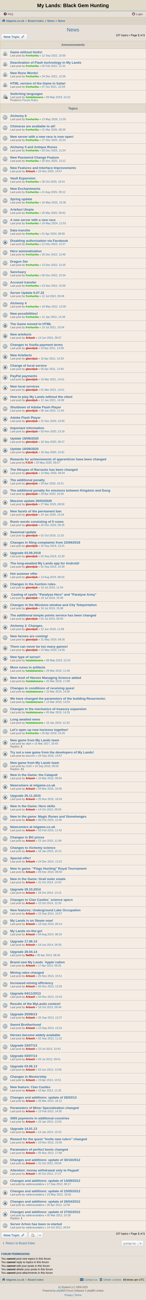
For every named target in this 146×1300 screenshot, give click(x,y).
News (73, 29)
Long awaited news (25, 719)
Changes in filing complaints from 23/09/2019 (45, 542)
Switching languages (26, 94)
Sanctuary (18, 272)
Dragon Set (19, 261)
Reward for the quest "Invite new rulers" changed (48, 1139)
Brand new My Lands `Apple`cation (37, 962)
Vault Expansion (23, 178)
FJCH (29, 462)
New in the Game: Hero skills (32, 806)
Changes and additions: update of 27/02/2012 (45, 1212)
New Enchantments (25, 189)
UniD (29, 766)
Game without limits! (26, 52)
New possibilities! (24, 313)
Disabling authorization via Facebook (39, 241)
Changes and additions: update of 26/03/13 (43, 1097)
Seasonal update (23, 532)
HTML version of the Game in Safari (38, 83)
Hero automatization (26, 251)
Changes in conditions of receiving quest (42, 688)
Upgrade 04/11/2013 (25, 993)
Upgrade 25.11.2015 (25, 796)
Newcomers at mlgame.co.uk (32, 785)
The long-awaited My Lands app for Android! (44, 563)
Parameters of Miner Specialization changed (44, 1108)
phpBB (60, 1290)
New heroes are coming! (29, 636)
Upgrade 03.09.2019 (25, 553)
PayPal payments (23, 376)
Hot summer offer (23, 574)
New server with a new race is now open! (42, 136)
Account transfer (23, 282)
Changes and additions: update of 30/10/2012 (45, 1160)
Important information (27, 428)
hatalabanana (34, 97)
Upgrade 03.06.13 (23, 1066)
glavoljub (31, 348)
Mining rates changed (27, 972)
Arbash (30, 171)
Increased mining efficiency (31, 983)
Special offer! (20, 858)
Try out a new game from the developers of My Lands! (52, 752)
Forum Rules (30, 100)
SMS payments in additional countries (39, 1118)
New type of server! (25, 657)
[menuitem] (8, 14)
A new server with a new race (33, 220)
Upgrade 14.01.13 (23, 1129)
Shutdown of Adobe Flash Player (35, 407)
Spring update (21, 199)
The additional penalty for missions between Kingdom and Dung (60, 490)
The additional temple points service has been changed (53, 615)
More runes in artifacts (27, 667)
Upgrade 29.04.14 (23, 952)
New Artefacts (21, 355)
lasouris (30, 755)
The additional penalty (27, 480)
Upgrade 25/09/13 (23, 1014)
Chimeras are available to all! (32, 126)
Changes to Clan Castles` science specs (41, 900)
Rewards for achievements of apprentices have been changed (58, 459)
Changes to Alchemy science (32, 848)
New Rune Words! (24, 73)
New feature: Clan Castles (30, 1087)
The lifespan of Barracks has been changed (44, 469)
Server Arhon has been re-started (36, 1224)
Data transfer (20, 230)
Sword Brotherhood (25, 1024)
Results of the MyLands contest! (35, 1004)
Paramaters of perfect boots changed (39, 1149)
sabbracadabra (35, 1184)
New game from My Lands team (34, 740)
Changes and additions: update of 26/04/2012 (45, 1201)
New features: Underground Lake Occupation (45, 910)
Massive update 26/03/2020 (31, 501)
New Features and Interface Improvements (43, 168)
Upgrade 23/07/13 (23, 1045)
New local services (24, 386)
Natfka (30, 955)
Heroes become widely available (35, 1035)
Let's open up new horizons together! (39, 730)
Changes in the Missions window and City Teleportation (53, 605)
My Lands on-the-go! (26, 931)
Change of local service (28, 365)
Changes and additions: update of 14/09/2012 (45, 1181)
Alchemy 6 (18, 116)
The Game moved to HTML (30, 324)
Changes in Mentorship (28, 1077)
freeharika (32, 55)
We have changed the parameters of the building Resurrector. (58, 698)
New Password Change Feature (34, 157)
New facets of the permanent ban (36, 511)
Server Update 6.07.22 (27, 293)
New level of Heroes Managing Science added (45, 678)
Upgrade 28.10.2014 (25, 889)
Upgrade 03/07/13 (23, 1056)
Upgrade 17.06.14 (23, 941)
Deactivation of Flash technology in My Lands (45, 62)
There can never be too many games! (39, 646)
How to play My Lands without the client (41, 397)
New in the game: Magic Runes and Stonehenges (48, 816)
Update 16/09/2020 (24, 449)
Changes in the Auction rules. (33, 584)
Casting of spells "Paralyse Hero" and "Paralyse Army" (53, 594)
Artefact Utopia (22, 209)
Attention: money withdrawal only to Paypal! (44, 1170)
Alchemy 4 (18, 303)
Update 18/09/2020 (24, 438)
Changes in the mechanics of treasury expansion (48, 709)
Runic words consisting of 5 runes (37, 522)
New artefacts (21, 334)
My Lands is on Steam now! (31, 920)
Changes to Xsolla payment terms (36, 345)
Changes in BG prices (27, 837)
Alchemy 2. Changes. (26, 626)
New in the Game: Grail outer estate (38, 879)
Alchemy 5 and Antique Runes (33, 147)
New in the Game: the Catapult (34, 775)
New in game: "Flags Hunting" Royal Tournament (48, 868)
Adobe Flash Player (25, 417)
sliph (28, 743)
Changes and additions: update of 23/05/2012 (45, 1191)
